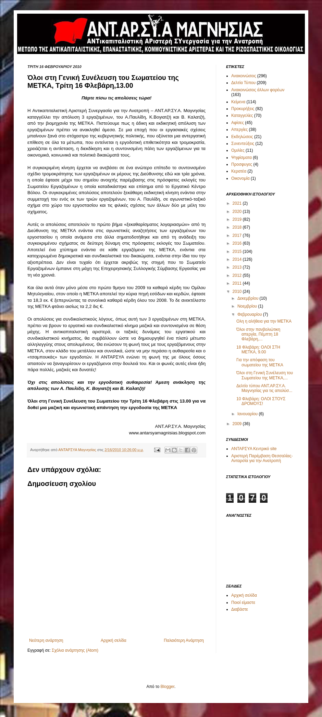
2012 (238, 275)
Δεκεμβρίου (248, 298)
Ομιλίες (238, 150)
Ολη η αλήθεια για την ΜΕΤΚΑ (264, 321)
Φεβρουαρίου (250, 314)
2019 (238, 219)
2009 (238, 423)
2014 (238, 259)
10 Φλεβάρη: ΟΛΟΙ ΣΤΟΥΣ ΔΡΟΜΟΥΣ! (260, 401)
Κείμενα (238, 101)
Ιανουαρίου (248, 413)
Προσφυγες (241, 164)
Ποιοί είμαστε (243, 602)
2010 (238, 291)
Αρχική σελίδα (113, 640)
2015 (238, 251)
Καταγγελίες (242, 115)
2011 (238, 283)
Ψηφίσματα (241, 157)
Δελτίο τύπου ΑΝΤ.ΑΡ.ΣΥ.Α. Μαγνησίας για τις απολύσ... (264, 388)
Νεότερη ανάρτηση (46, 640)
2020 (238, 211)
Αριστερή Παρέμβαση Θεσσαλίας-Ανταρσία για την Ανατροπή (262, 458)
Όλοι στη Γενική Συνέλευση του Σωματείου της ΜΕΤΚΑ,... (264, 375)
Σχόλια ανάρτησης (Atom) (75, 650)
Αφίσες (237, 122)
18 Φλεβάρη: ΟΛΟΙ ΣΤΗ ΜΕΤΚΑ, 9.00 (258, 349)
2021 (238, 203)
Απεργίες (239, 129)
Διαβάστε (239, 609)
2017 (238, 235)
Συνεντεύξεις (242, 143)
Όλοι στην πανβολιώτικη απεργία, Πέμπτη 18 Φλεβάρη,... (258, 334)
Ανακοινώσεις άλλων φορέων (257, 89)
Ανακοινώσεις (243, 75)
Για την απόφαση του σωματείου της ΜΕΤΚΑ (259, 362)
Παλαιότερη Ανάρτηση (184, 640)
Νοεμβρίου (247, 306)
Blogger (167, 686)
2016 (238, 243)
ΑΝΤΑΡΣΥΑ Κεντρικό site (253, 448)
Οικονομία (240, 178)
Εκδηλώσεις (242, 136)
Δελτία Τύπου (243, 82)
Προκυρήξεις (242, 108)
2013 (238, 267)
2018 (238, 227)
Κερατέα (238, 171)
